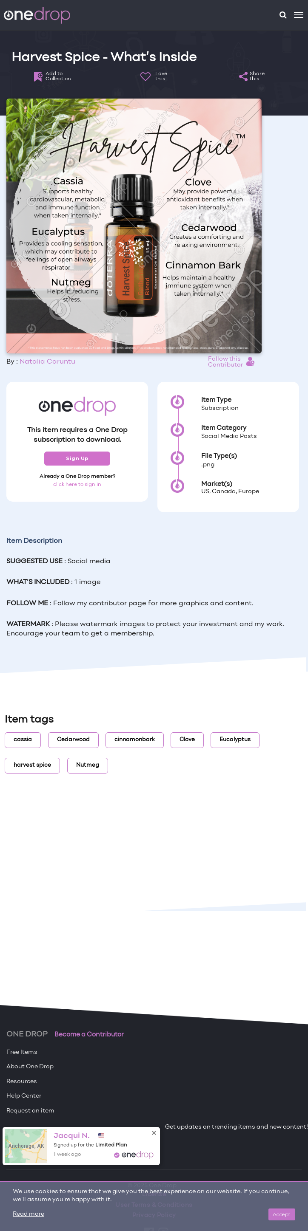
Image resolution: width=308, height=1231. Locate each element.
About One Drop (30, 1067)
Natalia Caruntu (47, 362)
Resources (21, 1081)
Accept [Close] (282, 1214)
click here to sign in (77, 484)
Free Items (21, 1052)
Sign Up (77, 458)
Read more (28, 1214)
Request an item (30, 1111)
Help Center (23, 1096)
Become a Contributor (89, 1035)
